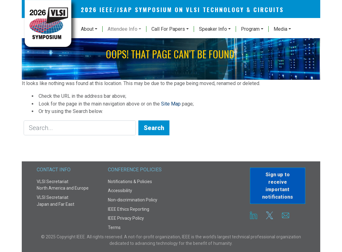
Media (280, 29)
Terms (114, 227)
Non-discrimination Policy (132, 199)
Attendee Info (122, 29)
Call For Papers (168, 29)
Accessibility (120, 190)
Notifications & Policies (130, 181)
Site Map (171, 104)
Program (250, 29)
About (87, 29)
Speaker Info (213, 29)
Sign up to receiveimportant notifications (277, 186)
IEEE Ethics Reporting (128, 209)
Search (154, 128)
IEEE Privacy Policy (126, 218)
